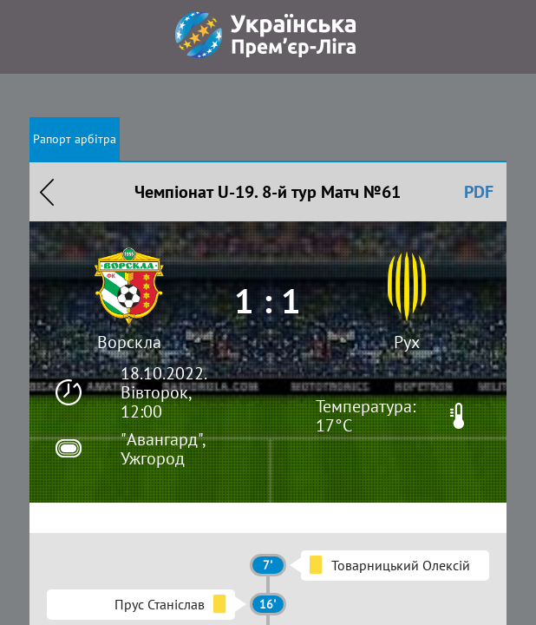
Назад (47, 192)
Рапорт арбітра (74, 139)
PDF (479, 192)
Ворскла (129, 342)
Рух (407, 342)
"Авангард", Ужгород (163, 449)
